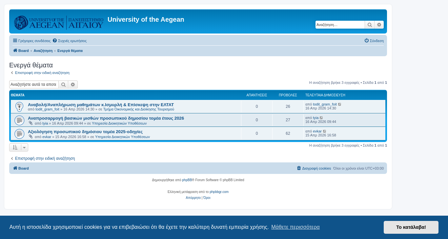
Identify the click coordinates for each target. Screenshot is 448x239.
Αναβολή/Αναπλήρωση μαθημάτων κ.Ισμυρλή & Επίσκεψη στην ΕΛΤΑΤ (101, 104)
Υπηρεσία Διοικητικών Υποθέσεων (119, 123)
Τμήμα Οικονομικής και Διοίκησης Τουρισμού (138, 109)
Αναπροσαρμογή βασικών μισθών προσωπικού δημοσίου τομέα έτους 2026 (106, 118)
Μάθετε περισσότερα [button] (295, 227)
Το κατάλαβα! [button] (411, 227)
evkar (46, 137)
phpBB (187, 180)
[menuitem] (69, 41)
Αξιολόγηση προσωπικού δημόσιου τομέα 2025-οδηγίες (85, 131)
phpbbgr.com (219, 192)
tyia (45, 123)
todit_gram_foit (47, 109)
